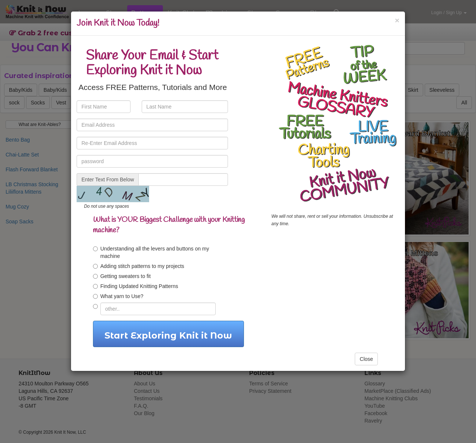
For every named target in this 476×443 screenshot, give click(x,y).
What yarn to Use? (118, 296)
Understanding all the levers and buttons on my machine (151, 252)
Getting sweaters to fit (122, 276)
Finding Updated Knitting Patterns (135, 286)
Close (366, 359)
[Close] (397, 20)
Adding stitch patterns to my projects (138, 266)
